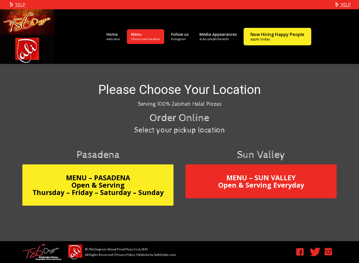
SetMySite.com (165, 255)
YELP (16, 5)
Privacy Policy (125, 255)
